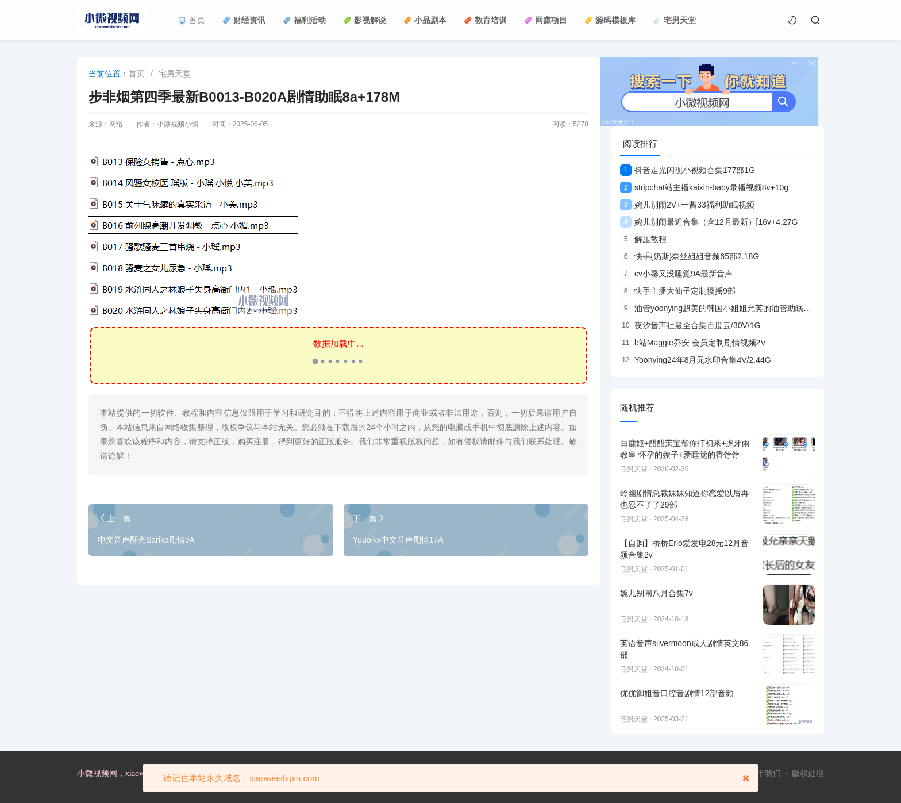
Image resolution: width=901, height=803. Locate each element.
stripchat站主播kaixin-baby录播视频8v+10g (704, 187)
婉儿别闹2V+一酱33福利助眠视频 (687, 204)
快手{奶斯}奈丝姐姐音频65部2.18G (689, 256)
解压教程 (643, 239)
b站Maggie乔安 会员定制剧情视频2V (693, 342)
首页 (191, 20)
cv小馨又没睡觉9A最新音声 (676, 273)
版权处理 (808, 773)
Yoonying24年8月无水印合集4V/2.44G (695, 359)
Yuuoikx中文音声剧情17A (398, 539)
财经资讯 (243, 20)
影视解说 (364, 20)
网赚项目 (545, 20)
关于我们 (765, 773)
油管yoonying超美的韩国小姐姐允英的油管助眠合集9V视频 (732, 308)
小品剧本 (424, 20)
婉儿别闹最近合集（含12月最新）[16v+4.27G (709, 221)
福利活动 (304, 20)
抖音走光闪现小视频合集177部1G (687, 170)
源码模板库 (610, 20)
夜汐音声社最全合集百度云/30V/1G (690, 325)
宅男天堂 (674, 20)
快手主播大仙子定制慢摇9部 (678, 290)
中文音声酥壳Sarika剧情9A (146, 539)
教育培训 (485, 20)
